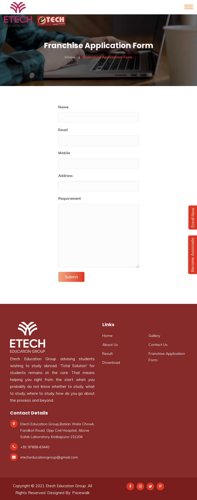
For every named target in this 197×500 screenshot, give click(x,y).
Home (72, 57)
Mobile (64, 153)
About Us (110, 344)
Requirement (69, 198)
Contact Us (158, 344)
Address (65, 175)
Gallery (154, 335)
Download (111, 362)
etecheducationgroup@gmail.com (49, 457)
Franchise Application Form (167, 356)
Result (107, 353)
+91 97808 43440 (34, 447)
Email (63, 129)
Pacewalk (81, 492)
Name (63, 107)
